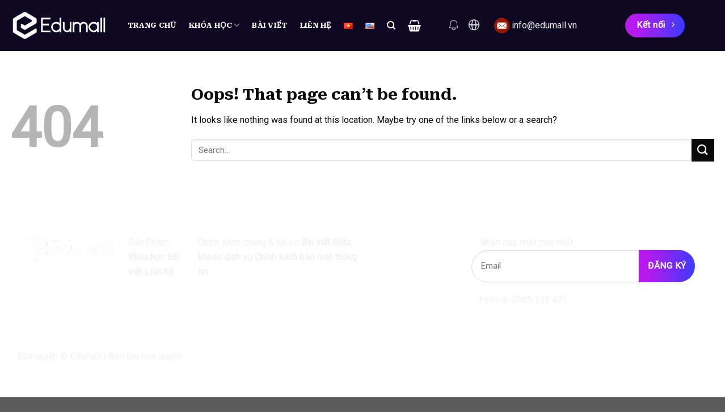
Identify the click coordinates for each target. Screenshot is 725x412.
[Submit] (703, 150)
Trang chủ (152, 25)
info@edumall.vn (544, 25)
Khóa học (214, 25)
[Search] (391, 25)
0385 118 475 (539, 299)
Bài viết (269, 25)
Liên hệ (315, 25)
